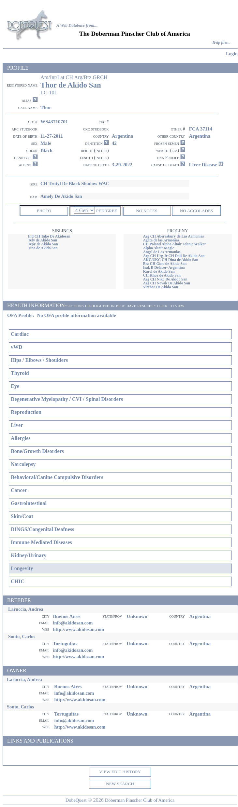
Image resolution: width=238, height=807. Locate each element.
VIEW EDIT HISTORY (120, 771)
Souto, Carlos (21, 636)
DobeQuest (76, 800)
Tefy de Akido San (42, 240)
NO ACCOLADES (196, 210)
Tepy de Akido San (43, 244)
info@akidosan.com (73, 622)
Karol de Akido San (159, 271)
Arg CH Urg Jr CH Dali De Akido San (174, 256)
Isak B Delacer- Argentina (164, 267)
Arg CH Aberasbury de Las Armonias (173, 236)
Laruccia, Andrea (25, 609)
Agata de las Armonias (161, 240)
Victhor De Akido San (160, 287)
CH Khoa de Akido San (162, 275)
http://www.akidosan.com (78, 629)
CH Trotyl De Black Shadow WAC (74, 183)
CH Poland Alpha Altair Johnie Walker (174, 244)
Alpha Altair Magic (158, 248)
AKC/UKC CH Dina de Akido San (170, 260)
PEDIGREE (106, 210)
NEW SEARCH (120, 783)
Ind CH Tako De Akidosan (49, 236)
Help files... (222, 42)
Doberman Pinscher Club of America (139, 800)
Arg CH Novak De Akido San (166, 283)
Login (232, 53)
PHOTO (44, 210)
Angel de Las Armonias (162, 252)
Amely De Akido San (61, 196)
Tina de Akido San (43, 248)
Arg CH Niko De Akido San (165, 279)
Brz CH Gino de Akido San (164, 264)
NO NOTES (146, 210)
